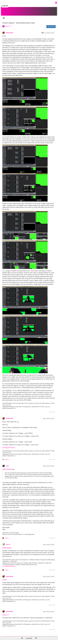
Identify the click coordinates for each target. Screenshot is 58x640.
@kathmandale (6, 469)
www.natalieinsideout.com (9, 566)
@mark (4, 579)
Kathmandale (9, 32)
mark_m (8, 544)
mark (7, 466)
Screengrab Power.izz (8, 447)
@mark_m (5, 615)
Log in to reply (51, 26)
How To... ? (8, 26)
